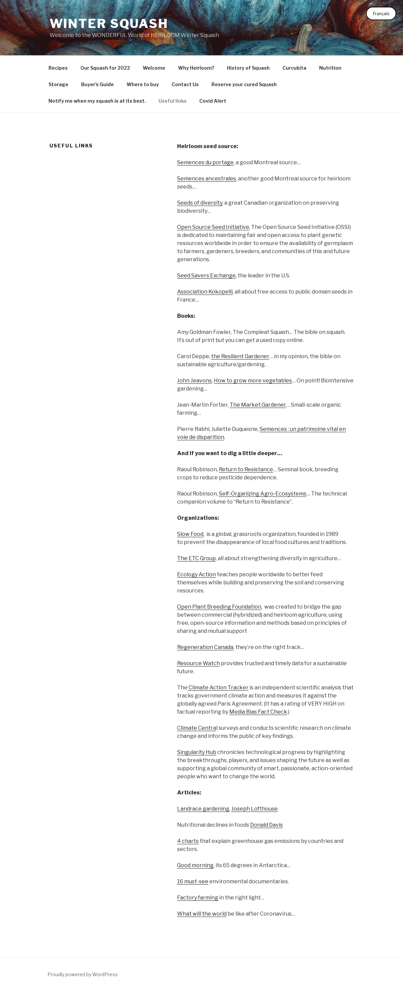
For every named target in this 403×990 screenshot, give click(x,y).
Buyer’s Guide (97, 84)
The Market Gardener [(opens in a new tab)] (258, 405)
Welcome (154, 68)
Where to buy (143, 84)
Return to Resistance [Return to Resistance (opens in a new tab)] (246, 469)
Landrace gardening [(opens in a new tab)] (203, 809)
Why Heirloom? (196, 68)
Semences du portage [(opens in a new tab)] (205, 162)
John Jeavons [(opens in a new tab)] (194, 380)
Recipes (58, 68)
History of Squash (248, 68)
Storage (58, 84)
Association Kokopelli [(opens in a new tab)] (205, 291)
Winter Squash (108, 23)
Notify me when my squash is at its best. (97, 101)
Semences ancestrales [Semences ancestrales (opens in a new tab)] (206, 178)
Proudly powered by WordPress (82, 974)
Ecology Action (196, 574)
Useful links (173, 101)
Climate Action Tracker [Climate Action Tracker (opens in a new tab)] (218, 687)
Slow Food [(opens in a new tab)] (190, 534)
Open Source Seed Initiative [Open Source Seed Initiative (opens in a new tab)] (213, 227)
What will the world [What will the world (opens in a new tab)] (202, 914)
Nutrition (330, 68)
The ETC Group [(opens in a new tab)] (196, 558)
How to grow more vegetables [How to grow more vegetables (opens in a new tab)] (253, 380)
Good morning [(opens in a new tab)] (195, 865)
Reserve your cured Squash (244, 84)
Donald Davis (266, 825)
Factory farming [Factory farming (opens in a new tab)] (197, 897)
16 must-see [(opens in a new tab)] (192, 881)
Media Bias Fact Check (258, 712)
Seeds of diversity (199, 203)
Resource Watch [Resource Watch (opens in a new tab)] (198, 663)
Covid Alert (212, 101)
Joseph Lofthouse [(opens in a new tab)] (254, 809)
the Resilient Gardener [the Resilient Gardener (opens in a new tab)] (240, 356)
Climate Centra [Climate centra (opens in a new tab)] (196, 728)
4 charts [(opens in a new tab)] (188, 841)
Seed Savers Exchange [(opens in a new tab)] (206, 275)
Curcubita (294, 68)
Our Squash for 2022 (105, 68)
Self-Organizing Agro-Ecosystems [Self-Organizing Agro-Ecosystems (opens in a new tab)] (262, 493)
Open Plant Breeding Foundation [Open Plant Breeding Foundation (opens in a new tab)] (219, 607)
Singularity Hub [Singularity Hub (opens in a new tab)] (196, 752)
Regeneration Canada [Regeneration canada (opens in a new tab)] (205, 647)
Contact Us (185, 84)
